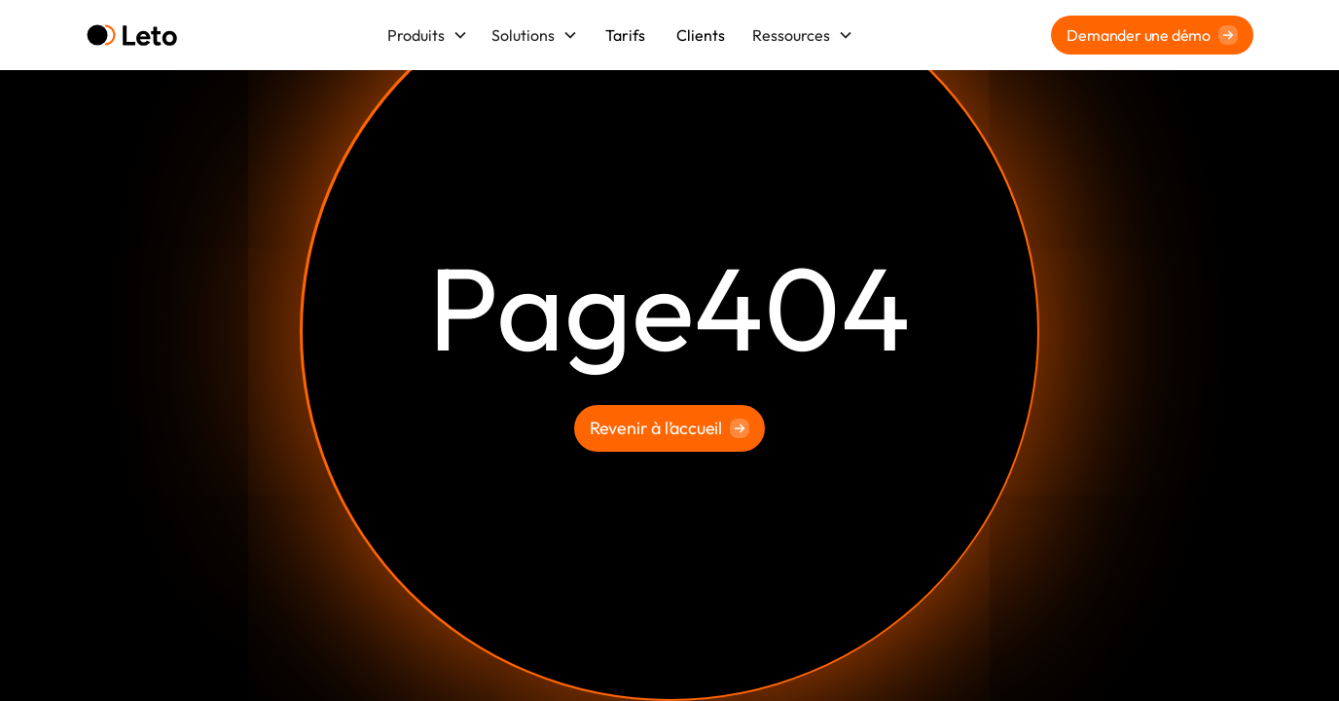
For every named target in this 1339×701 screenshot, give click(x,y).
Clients (700, 35)
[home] (132, 35)
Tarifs (625, 35)
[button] (428, 35)
